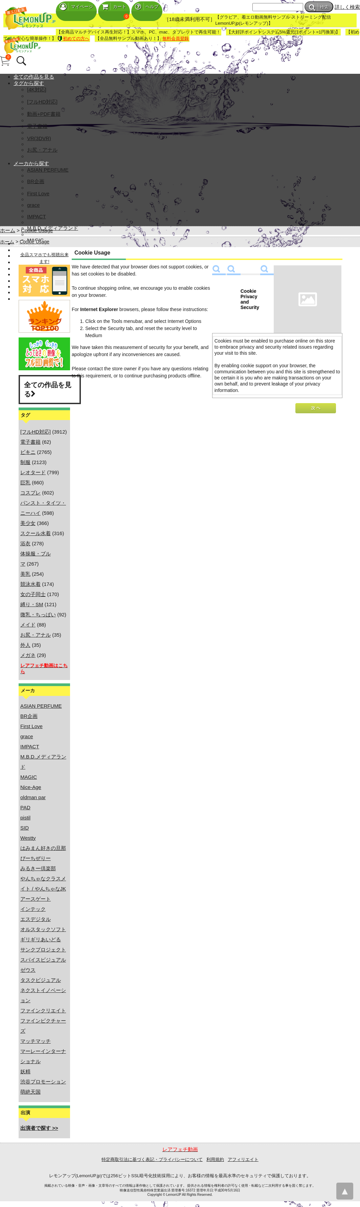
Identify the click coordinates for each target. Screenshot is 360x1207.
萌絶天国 (30, 1092)
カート (114, 6)
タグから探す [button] (29, 83)
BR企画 (35, 181)
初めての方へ (73, 38)
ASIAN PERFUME (48, 170)
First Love (38, 193)
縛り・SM (31, 604)
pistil (25, 817)
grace (33, 205)
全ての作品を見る (34, 77)
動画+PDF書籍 (44, 114)
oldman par (33, 797)
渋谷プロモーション (43, 1081)
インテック (33, 909)
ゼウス (28, 970)
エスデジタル (35, 919)
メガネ (28, 655)
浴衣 (25, 543)
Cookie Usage (37, 230)
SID (24, 828)
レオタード (33, 472)
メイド (28, 625)
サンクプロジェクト (43, 949)
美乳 (25, 574)
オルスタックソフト (43, 929)
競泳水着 (30, 584)
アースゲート (35, 899)
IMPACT (36, 216)
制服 (25, 462)
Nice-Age (30, 787)
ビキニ (28, 452)
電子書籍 (37, 126)
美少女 (28, 523)
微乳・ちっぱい (38, 614)
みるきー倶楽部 (38, 868)
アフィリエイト (243, 1159)
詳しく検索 (347, 7)
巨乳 (25, 482)
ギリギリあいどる (40, 939)
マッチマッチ (35, 1041)
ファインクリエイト (43, 1010)
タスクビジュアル (40, 980)
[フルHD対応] (42, 102)
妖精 (25, 1071)
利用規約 (215, 1159)
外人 (25, 645)
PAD (25, 807)
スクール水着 (35, 533)
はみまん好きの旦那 (43, 848)
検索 (319, 7)
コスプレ (30, 493)
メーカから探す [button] (31, 163)
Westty (28, 838)
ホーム (7, 230)
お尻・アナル (42, 150)
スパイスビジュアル (43, 960)
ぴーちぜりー (35, 858)
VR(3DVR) (39, 138)
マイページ (76, 6)
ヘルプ (147, 6)
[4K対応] (36, 89)
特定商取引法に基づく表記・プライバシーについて (152, 1159)
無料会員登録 (175, 38)
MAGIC (28, 777)
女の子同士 (33, 594)
